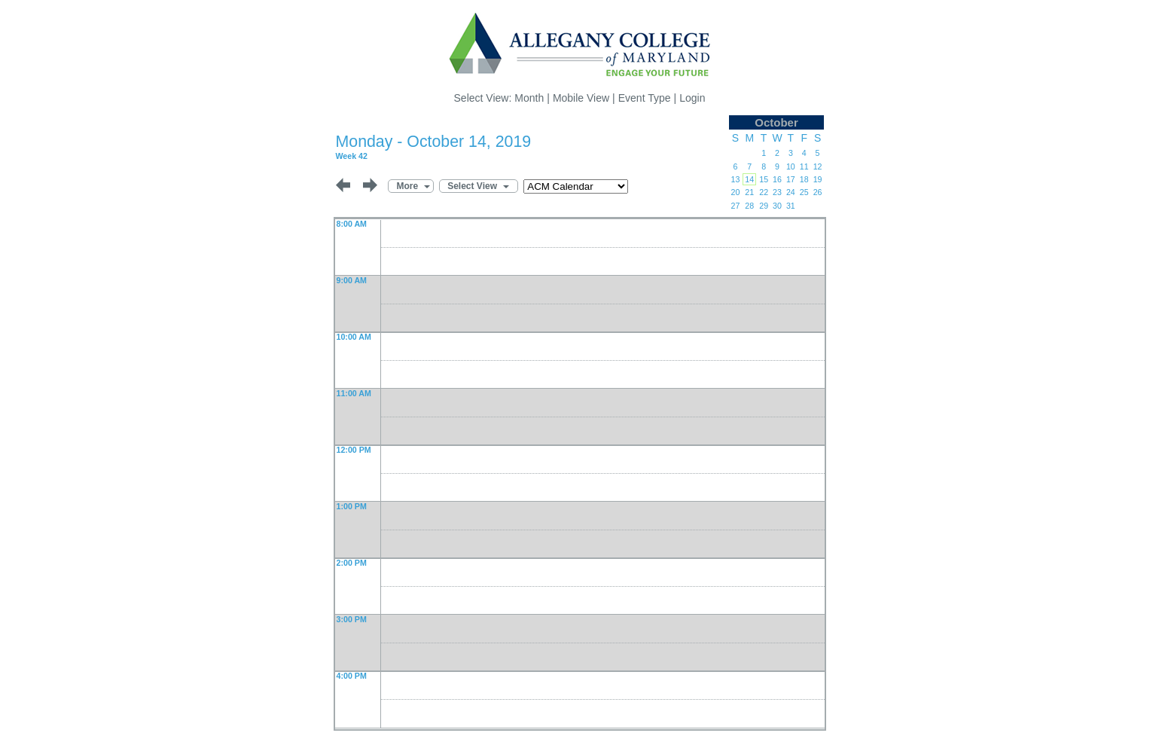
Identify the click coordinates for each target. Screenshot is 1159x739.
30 (777, 205)
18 (804, 179)
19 (817, 179)
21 (749, 192)
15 (763, 179)
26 (817, 192)
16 (777, 179)
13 (735, 179)
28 (749, 205)
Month (529, 98)
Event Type (644, 98)
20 (735, 192)
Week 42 (352, 155)
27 (735, 205)
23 (777, 192)
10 (790, 166)
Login (692, 98)
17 (790, 179)
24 (790, 192)
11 (804, 166)
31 (790, 205)
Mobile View (581, 98)
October (776, 122)
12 (817, 166)
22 (763, 192)
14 (749, 179)
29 (763, 205)
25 (804, 192)
